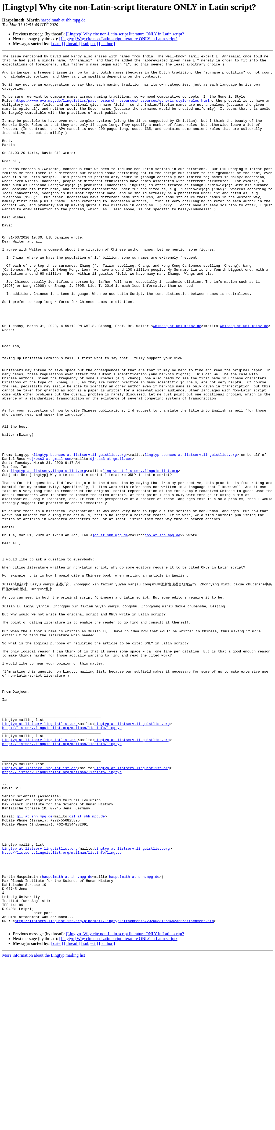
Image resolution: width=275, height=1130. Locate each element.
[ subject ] (89, 43)
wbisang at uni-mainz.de (177, 380)
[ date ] (57, 43)
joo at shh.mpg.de (110, 631)
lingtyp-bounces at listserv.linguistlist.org (80, 535)
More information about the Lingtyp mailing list (43, 1125)
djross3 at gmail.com (50, 539)
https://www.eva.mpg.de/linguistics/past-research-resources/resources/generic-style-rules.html (112, 110)
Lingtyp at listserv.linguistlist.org (40, 854)
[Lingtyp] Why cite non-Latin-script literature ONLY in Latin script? (125, 34)
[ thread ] (72, 43)
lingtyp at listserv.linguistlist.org (48, 554)
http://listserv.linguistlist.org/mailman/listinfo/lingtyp (62, 859)
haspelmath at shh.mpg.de (63, 20)
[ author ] (107, 43)
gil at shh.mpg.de (35, 965)
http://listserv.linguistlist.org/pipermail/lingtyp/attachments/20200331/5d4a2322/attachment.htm (114, 1090)
